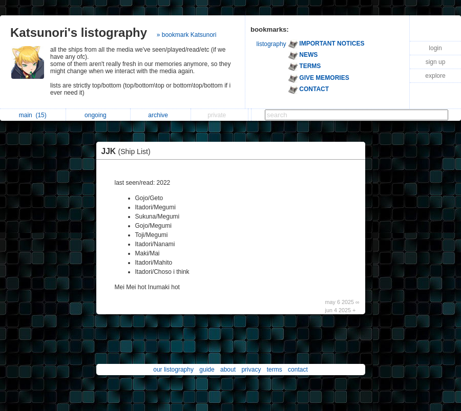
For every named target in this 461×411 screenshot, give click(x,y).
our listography (173, 369)
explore (435, 75)
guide (206, 369)
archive (160, 115)
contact (298, 369)
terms (274, 369)
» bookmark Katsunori (187, 34)
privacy (251, 369)
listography (271, 44)
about (228, 369)
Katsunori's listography (78, 32)
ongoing (98, 115)
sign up (436, 62)
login (435, 48)
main (33, 115)
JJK (128, 151)
